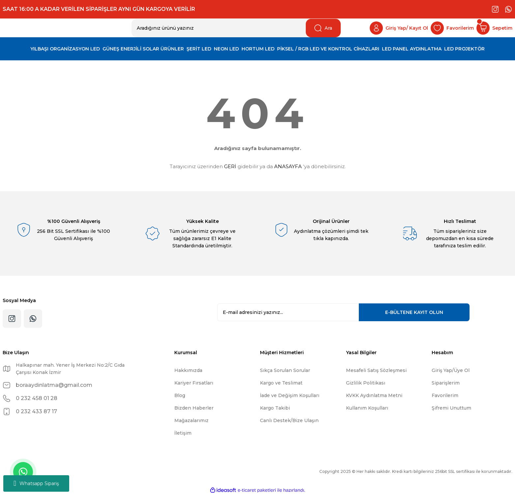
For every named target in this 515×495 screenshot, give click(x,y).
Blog (179, 395)
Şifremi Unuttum (451, 408)
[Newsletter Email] (343, 312)
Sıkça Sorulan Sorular (285, 370)
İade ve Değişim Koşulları (289, 395)
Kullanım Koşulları (367, 408)
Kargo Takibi (275, 408)
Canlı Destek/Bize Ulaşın (289, 420)
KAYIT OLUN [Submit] (414, 312)
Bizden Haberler (194, 408)
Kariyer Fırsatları (193, 383)
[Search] (236, 28)
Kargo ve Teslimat (281, 383)
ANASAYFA (288, 166)
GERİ (230, 166)
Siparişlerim (446, 383)
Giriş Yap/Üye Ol (451, 370)
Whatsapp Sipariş (36, 483)
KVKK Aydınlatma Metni (374, 395)
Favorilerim (445, 395)
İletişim (182, 433)
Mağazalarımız (191, 420)
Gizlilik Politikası (365, 383)
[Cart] (494, 28)
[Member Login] (399, 28)
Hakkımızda (188, 370)
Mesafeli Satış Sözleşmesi (376, 370)
